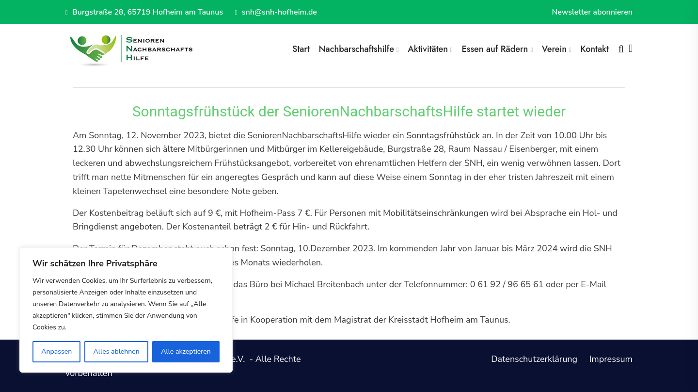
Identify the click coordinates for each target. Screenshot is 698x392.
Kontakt (595, 49)
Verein (554, 49)
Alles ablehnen (117, 351)
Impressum (611, 359)
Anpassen (56, 351)
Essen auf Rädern (494, 49)
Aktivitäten (428, 49)
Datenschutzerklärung (534, 359)
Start (301, 49)
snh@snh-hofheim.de (276, 12)
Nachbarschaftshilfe (356, 49)
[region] (126, 310)
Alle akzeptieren (186, 351)
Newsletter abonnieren (592, 12)
